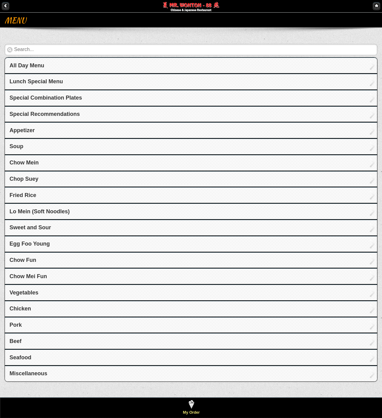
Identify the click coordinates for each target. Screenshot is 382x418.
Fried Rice (23, 195)
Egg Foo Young (30, 244)
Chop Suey (24, 179)
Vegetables (24, 293)
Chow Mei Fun (28, 276)
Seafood (20, 357)
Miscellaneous (28, 373)
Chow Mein (24, 163)
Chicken (20, 309)
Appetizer (22, 130)
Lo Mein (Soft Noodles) (40, 211)
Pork (16, 325)
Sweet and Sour (30, 227)
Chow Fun (23, 260)
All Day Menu (27, 65)
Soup (16, 146)
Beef (15, 341)
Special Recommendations (45, 114)
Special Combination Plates (46, 98)
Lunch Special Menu (36, 81)
